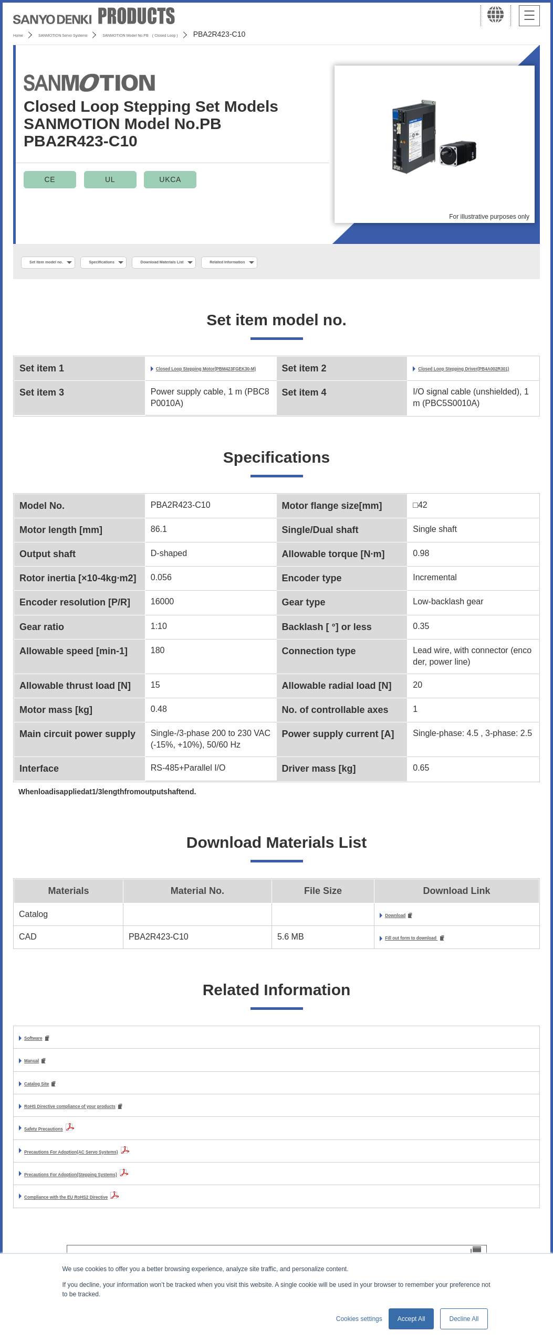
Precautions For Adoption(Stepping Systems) (114, 1193)
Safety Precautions (62, 1147)
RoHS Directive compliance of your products (113, 1125)
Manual (38, 1077)
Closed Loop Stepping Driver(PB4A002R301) (474, 376)
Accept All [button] (411, 1319)
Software (42, 1053)
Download (345, 928)
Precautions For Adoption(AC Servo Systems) (115, 1170)
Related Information (355, 263)
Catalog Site (48, 1100)
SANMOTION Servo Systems (96, 34)
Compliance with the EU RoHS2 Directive (105, 1215)
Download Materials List (249, 263)
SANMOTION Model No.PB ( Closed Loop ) (233, 34)
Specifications (152, 263)
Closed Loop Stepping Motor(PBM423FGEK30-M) (213, 376)
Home (23, 34)
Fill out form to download (376, 952)
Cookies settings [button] (359, 1319)
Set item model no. (64, 263)
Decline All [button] (463, 1319)
